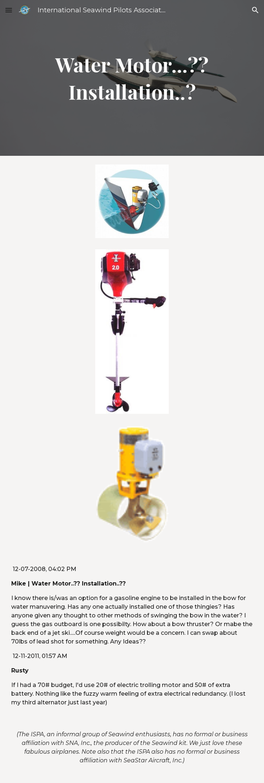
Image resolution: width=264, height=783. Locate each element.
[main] (132, 78)
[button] (8, 10)
